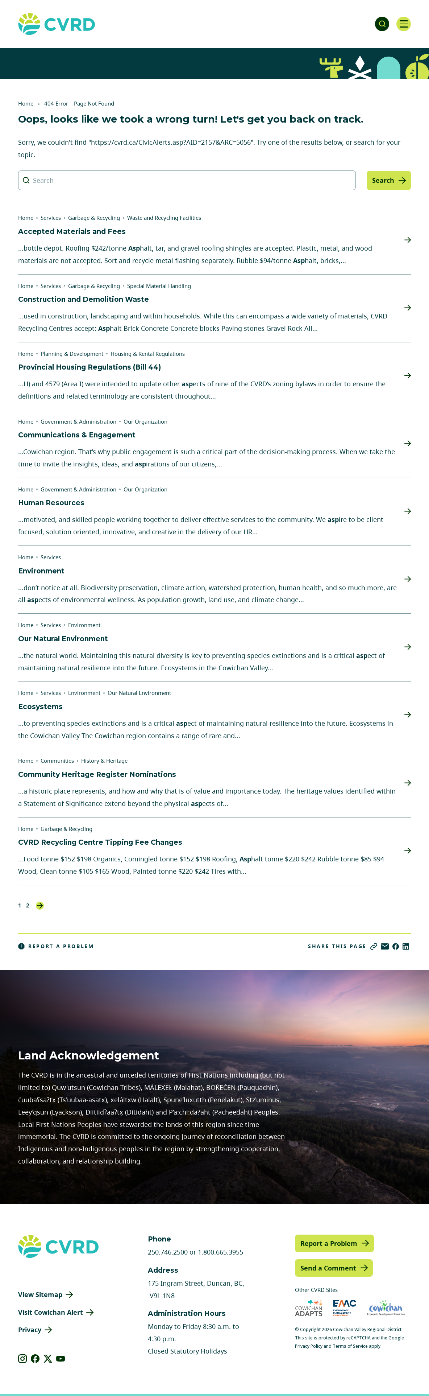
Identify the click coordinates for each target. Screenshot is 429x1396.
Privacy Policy (308, 1346)
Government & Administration (78, 421)
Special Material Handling (159, 285)
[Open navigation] (403, 24)
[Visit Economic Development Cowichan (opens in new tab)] (386, 1308)
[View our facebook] (35, 1358)
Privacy (29, 1329)
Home (25, 103)
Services (51, 217)
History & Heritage (104, 760)
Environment (84, 625)
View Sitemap (40, 1294)
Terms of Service (350, 1346)
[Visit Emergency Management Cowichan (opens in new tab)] (344, 1308)
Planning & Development (72, 353)
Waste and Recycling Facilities (164, 217)
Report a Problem (56, 946)
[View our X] (48, 1358)
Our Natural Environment (139, 692)
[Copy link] (373, 946)
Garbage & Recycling (94, 217)
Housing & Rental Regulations (148, 353)
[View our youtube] (60, 1358)
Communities (57, 760)
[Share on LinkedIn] (406, 946)
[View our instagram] (22, 1358)
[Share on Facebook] (396, 946)
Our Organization (145, 421)
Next (40, 906)
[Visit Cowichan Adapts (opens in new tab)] (308, 1308)
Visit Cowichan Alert (50, 1312)
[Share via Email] (385, 946)
